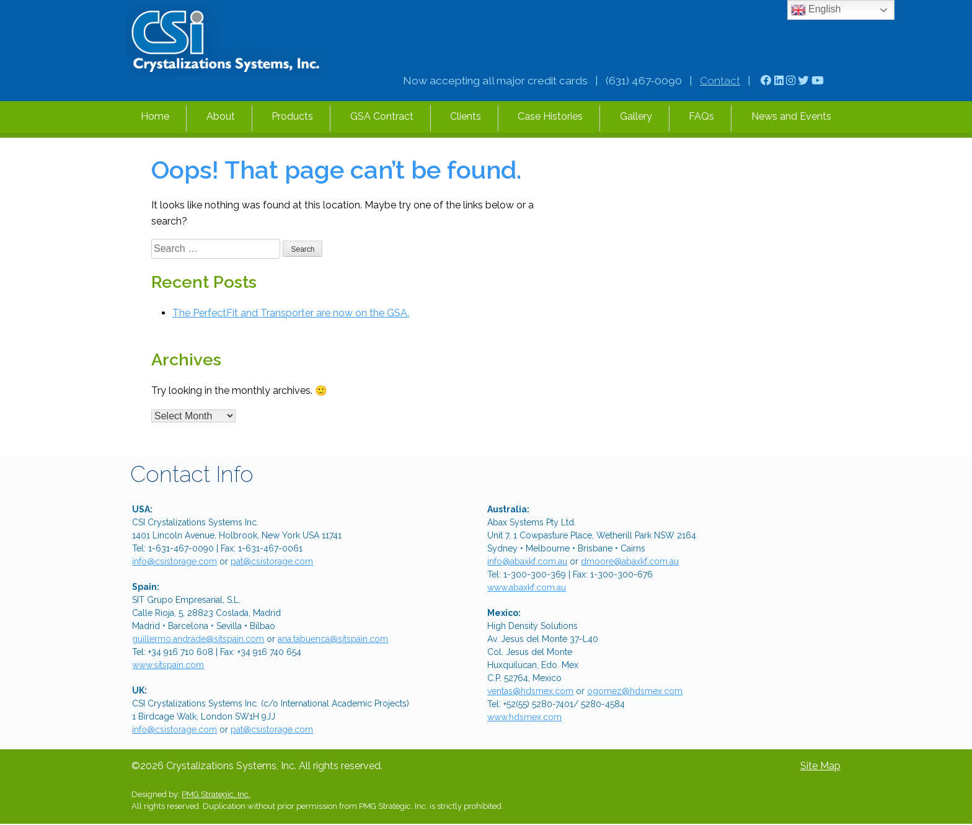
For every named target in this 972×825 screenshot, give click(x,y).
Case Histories (550, 116)
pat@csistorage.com (272, 561)
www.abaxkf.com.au (526, 587)
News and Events (791, 116)
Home (155, 116)
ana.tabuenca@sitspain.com (333, 639)
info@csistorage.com (174, 561)
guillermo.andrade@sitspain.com (198, 639)
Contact (720, 80)
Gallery (636, 116)
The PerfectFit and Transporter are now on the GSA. (290, 313)
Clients (465, 116)
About (220, 116)
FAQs (701, 116)
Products (292, 116)
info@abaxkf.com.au (527, 561)
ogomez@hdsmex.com (635, 691)
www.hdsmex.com (524, 717)
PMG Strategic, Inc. (216, 794)
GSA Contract (381, 116)
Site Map (820, 766)
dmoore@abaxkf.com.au (630, 561)
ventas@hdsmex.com (530, 691)
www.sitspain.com (168, 665)
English (816, 9)
